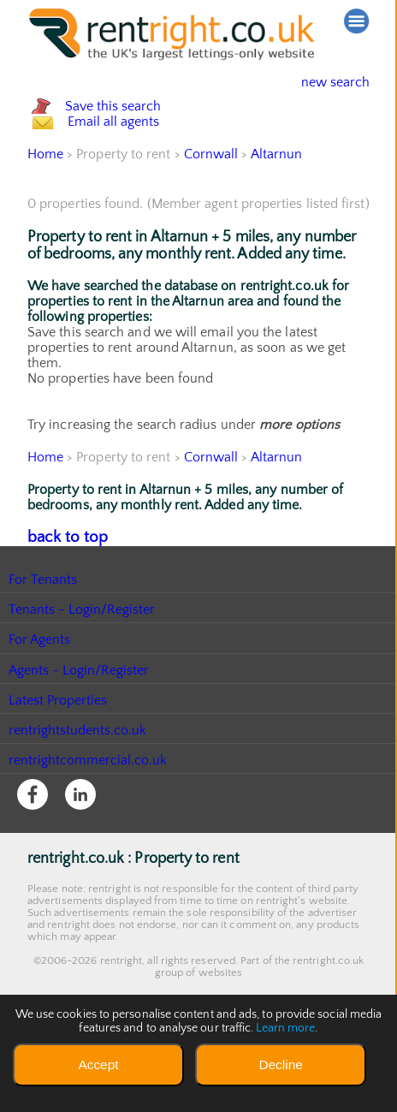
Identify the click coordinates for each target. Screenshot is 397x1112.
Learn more (286, 1028)
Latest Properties (58, 771)
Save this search (130, 125)
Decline (280, 1064)
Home (45, 227)
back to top (61, 609)
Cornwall (211, 227)
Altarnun (277, 227)
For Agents (40, 710)
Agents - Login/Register (80, 741)
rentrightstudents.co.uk (78, 801)
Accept (98, 1064)
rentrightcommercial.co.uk (89, 831)
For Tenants (43, 650)
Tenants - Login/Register (83, 680)
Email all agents (129, 177)
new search (322, 82)
